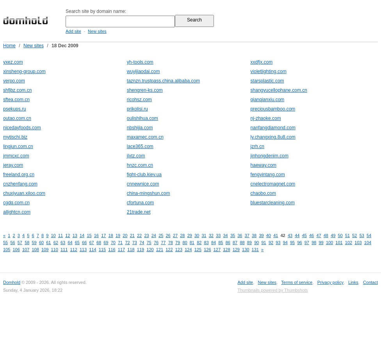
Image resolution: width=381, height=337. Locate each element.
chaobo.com (263, 193)
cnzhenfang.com (20, 184)
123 (178, 249)
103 (357, 242)
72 (127, 242)
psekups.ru (14, 109)
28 (182, 235)
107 (25, 249)
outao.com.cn (17, 118)
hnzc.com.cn (140, 165)
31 (203, 235)
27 (175, 235)
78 (170, 242)
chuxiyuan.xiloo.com (24, 193)
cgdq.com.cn (16, 202)
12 (67, 235)
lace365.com (140, 146)
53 (362, 235)
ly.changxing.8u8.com (273, 137)
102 (348, 242)
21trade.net (139, 212)
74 (141, 242)
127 (217, 249)
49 (333, 235)
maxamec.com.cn (145, 137)
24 (153, 235)
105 (6, 249)
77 (163, 242)
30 (196, 235)
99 (321, 242)
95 (292, 242)
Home (9, 45)
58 (27, 242)
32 (211, 235)
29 (189, 235)
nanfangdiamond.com (273, 127)
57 (20, 242)
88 (242, 242)
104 (367, 242)
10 (53, 235)
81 (192, 242)
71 (120, 242)
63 (63, 242)
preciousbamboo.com (273, 109)
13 (75, 235)
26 (168, 235)
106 (16, 249)
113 (83, 249)
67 (91, 242)
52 (354, 235)
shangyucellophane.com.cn (279, 90)
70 (113, 242)
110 (54, 249)
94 (285, 242)
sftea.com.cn (16, 99)
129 (236, 249)
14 (82, 235)
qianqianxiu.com (268, 99)
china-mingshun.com (148, 193)
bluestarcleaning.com (273, 202)
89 (249, 242)
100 (329, 242)
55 (5, 242)
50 (340, 235)
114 (92, 249)
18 (111, 235)
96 (299, 242)
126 (207, 249)
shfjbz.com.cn (17, 90)
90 (256, 242)
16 (96, 235)
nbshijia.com (140, 127)
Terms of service (296, 282)
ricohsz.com (139, 99)
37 (247, 235)
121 (159, 249)
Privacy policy (330, 282)
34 (225, 235)
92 (271, 242)
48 (326, 235)
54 (369, 235)
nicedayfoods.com (22, 127)
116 (111, 249)
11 (60, 235)
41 (275, 235)
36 (239, 235)
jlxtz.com (136, 156)
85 (220, 242)
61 (48, 242)
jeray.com (13, 165)
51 (347, 235)
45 (304, 235)
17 (103, 235)
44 (297, 235)
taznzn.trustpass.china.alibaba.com (163, 81)
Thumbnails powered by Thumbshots (272, 290)
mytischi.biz (15, 137)
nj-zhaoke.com (266, 118)
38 (254, 235)
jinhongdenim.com (269, 156)
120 (149, 249)
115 (102, 249)
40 (268, 235)
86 (228, 242)
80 (184, 242)
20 (125, 235)
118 (130, 249)
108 (35, 249)
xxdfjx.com (262, 62)
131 (255, 249)
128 (226, 249)
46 (311, 235)
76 (156, 242)
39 (261, 235)
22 (139, 235)
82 (199, 242)
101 (338, 242)
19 (118, 235)
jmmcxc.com (16, 156)
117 (121, 249)
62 (55, 242)
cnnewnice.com (143, 184)
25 (160, 235)
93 (278, 242)
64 (70, 242)
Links (353, 282)
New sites (97, 31)
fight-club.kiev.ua (144, 174)
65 (77, 242)
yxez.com (13, 62)
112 (73, 249)
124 (188, 249)
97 (306, 242)
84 (213, 242)
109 (44, 249)
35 (232, 235)
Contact (370, 282)
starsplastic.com (267, 81)
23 (146, 235)
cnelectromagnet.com (273, 184)
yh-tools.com (140, 62)
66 (84, 242)
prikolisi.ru (137, 109)
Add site (73, 31)
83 (206, 242)
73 (134, 242)
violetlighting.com (269, 71)
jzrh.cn (257, 146)
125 (197, 249)
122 (169, 249)
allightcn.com (16, 212)
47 (318, 235)
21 (132, 235)
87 (235, 242)
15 (89, 235)
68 (98, 242)
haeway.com (263, 165)
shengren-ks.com (145, 90)
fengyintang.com (268, 174)
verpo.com (14, 81)
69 (105, 242)
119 (140, 249)
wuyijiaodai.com (143, 71)
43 (290, 235)
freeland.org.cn (18, 174)
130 (245, 249)
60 (41, 242)
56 (12, 242)
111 (64, 249)
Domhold (11, 282)
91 (264, 242)
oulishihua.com (142, 118)
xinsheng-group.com (24, 71)
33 (218, 235)
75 (149, 242)
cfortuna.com (140, 202)
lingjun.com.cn (18, 146)
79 (177, 242)
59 (34, 242)
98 (314, 242)
